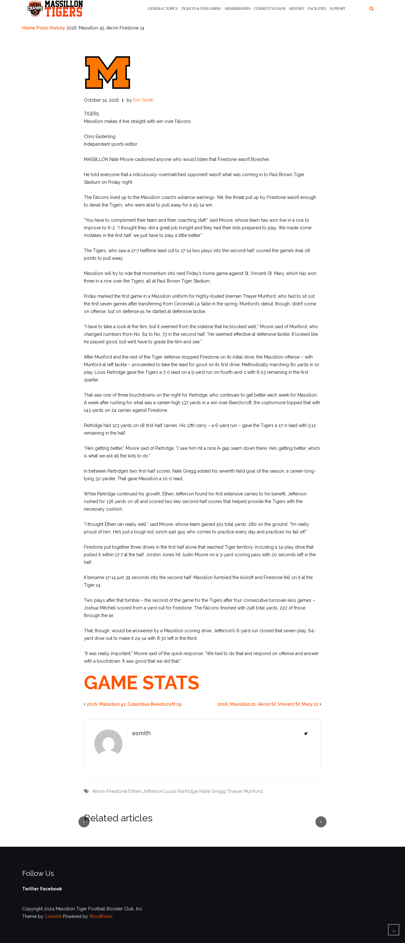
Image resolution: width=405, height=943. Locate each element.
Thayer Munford (245, 791)
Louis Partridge (181, 791)
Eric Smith (143, 100)
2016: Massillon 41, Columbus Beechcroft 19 (134, 704)
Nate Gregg (212, 791)
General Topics (163, 8)
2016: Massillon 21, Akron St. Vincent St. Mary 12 (267, 704)
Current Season (269, 8)
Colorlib (53, 916)
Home (28, 27)
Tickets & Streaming (201, 8)
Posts (42, 27)
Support (337, 8)
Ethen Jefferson (145, 791)
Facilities (317, 8)
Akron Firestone (109, 791)
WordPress (101, 916)
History (296, 8)
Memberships (237, 8)
